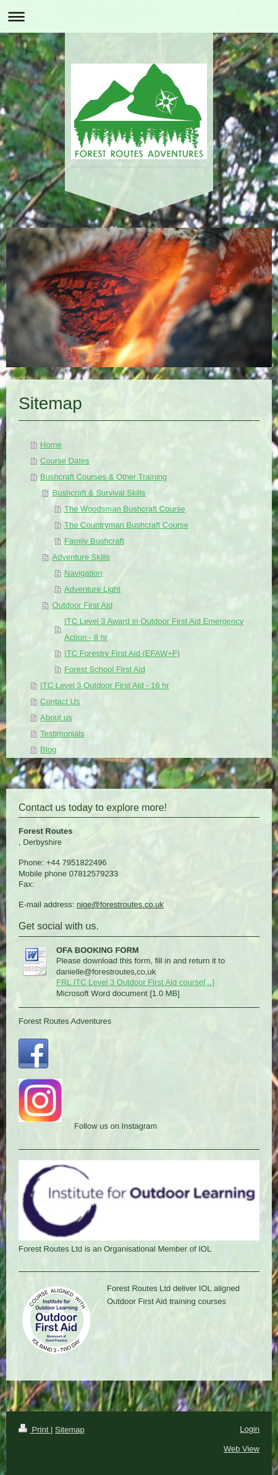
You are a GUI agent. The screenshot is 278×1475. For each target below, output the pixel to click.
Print (35, 1429)
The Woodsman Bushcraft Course (124, 508)
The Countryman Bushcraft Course (126, 525)
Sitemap (70, 1429)
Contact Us (60, 701)
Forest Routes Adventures (65, 1021)
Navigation (83, 573)
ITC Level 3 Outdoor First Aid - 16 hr (104, 685)
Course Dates (64, 460)
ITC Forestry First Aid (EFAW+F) (122, 653)
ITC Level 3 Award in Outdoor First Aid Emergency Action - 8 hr (153, 629)
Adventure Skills (81, 557)
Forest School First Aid (104, 669)
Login (249, 1429)
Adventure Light (92, 589)
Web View (241, 1448)
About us (56, 717)
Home (51, 444)
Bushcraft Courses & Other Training (103, 476)
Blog (48, 749)
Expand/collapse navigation (139, 16)
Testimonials (62, 733)
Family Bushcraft (94, 541)
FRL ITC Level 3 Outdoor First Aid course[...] (135, 982)
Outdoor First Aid (83, 605)
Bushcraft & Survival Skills (99, 492)
